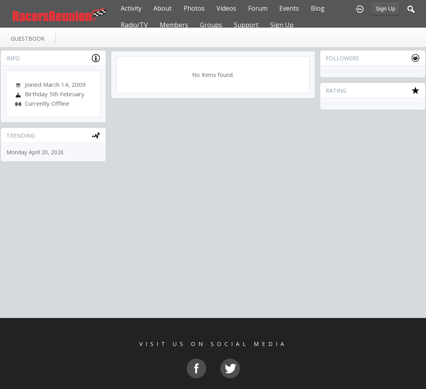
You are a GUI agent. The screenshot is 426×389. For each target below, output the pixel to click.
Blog (318, 8)
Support (246, 25)
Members (174, 25)
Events (289, 8)
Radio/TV (134, 25)
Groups (211, 25)
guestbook (28, 38)
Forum (257, 8)
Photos (194, 8)
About (162, 8)
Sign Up (385, 9)
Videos (226, 8)
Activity (131, 8)
